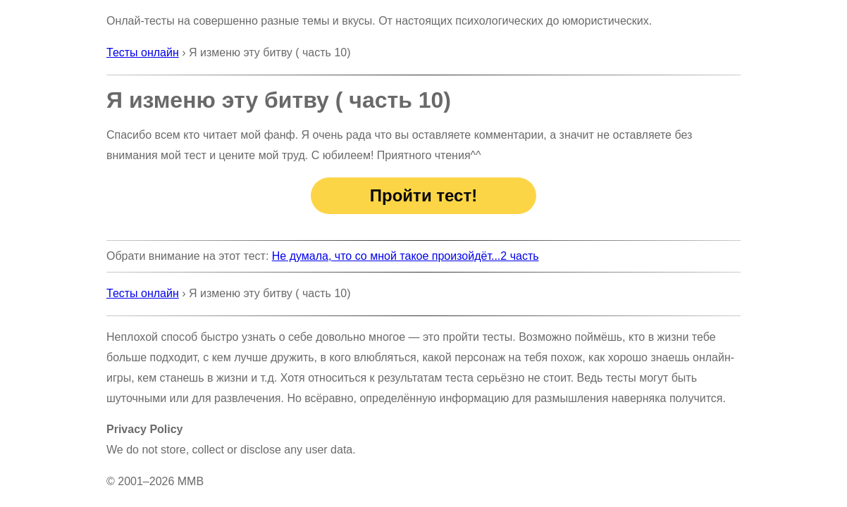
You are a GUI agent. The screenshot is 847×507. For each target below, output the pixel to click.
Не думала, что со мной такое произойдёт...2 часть (405, 256)
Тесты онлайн (142, 52)
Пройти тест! (423, 195)
